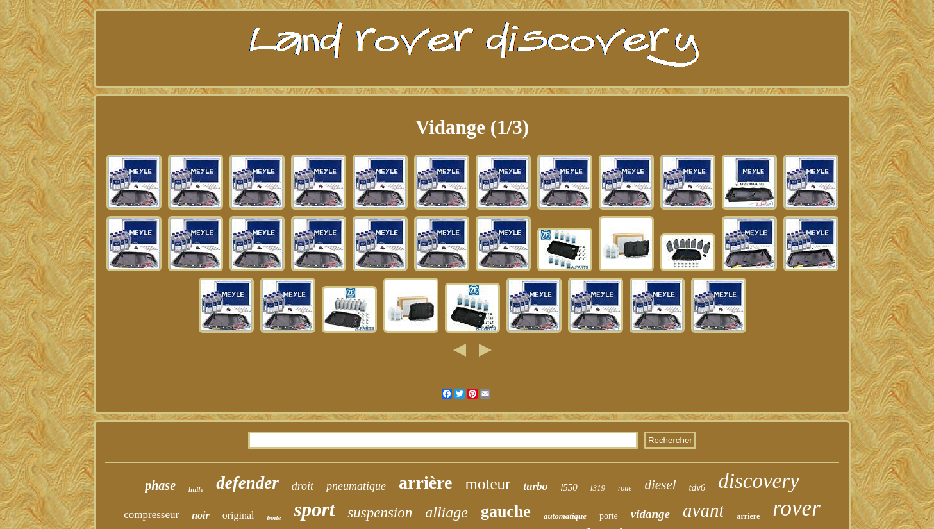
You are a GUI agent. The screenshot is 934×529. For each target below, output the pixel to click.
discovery (758, 480)
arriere (748, 516)
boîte (274, 517)
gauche (506, 511)
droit (302, 486)
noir (201, 515)
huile (195, 489)
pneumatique (356, 486)
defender (247, 482)
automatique (565, 516)
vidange (650, 514)
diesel (660, 484)
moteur (488, 483)
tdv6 (696, 487)
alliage (446, 512)
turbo (535, 486)
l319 (597, 487)
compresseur (151, 514)
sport (314, 509)
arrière (425, 482)
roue (625, 487)
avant (703, 510)
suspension (379, 513)
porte (608, 516)
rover (796, 508)
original (238, 515)
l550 (569, 487)
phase (160, 485)
